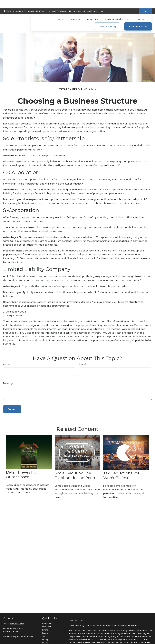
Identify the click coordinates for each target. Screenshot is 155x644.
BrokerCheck (134, 617)
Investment (47, 618)
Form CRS (79, 612)
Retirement (47, 615)
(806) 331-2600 (57, 3)
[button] (60, 11)
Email (82, 356)
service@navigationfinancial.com (86, 3)
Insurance (46, 624)
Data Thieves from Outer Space (23, 466)
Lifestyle (46, 634)
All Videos (47, 640)
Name (6, 356)
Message (8, 374)
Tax (44, 628)
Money (45, 631)
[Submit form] (12, 401)
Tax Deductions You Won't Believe (122, 467)
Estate (45, 621)
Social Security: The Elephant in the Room (76, 467)
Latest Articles (48, 637)
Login (145, 3)
